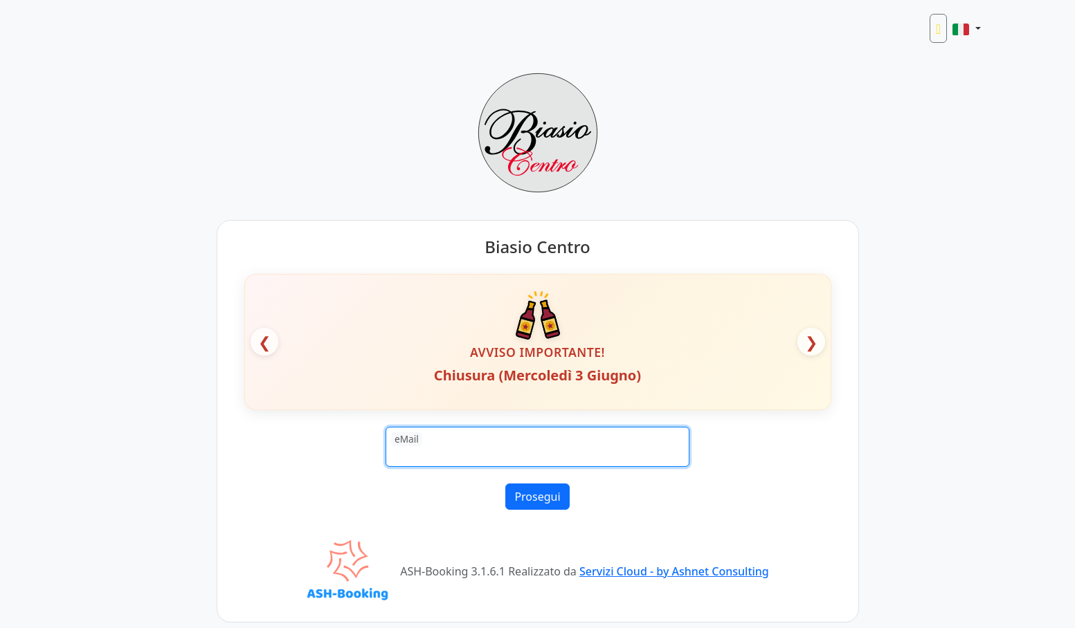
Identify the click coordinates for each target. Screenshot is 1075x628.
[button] (966, 28)
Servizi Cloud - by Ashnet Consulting (674, 571)
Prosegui (537, 496)
